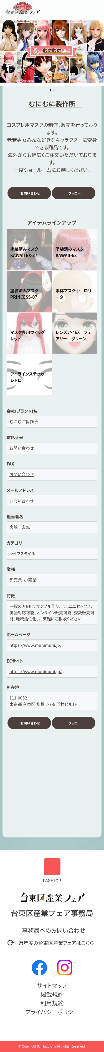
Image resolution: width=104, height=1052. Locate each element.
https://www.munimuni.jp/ (35, 645)
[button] (4, 52)
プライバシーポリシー (52, 1012)
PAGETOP (52, 870)
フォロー (75, 193)
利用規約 (52, 1003)
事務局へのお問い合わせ (53, 930)
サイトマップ (52, 985)
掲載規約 (52, 994)
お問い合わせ (30, 193)
